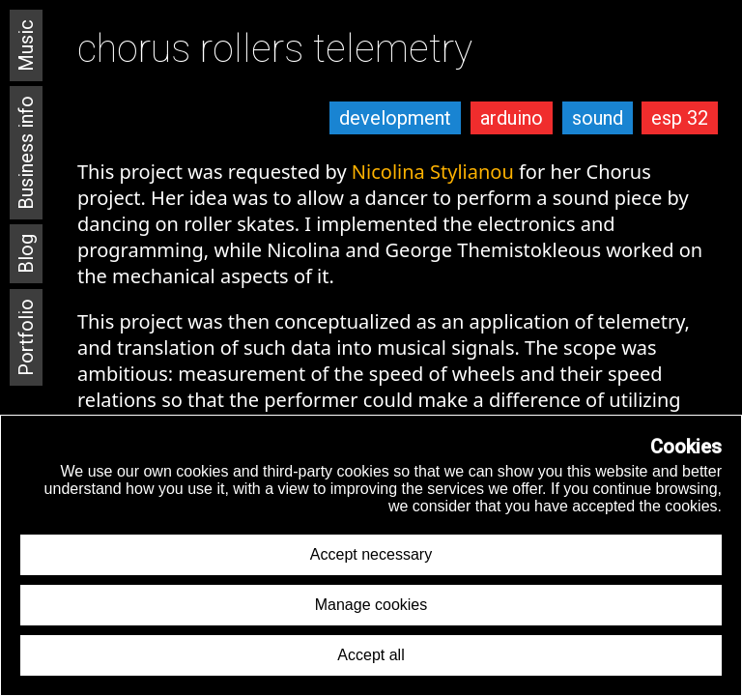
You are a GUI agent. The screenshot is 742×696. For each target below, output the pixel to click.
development (395, 118)
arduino (511, 118)
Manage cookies (371, 604)
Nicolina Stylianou (433, 172)
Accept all (370, 655)
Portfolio (26, 337)
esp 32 (679, 118)
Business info (26, 153)
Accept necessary (371, 554)
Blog (26, 254)
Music (26, 45)
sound (597, 118)
